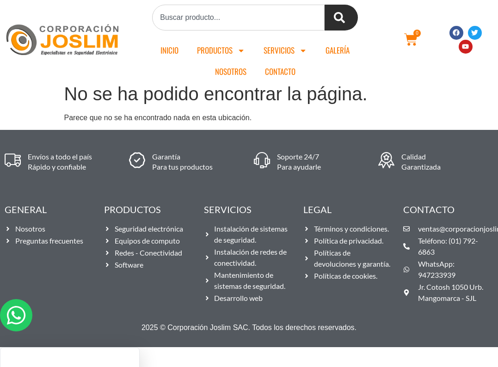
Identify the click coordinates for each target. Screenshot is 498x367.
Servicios (285, 50)
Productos (221, 50)
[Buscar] (341, 18)
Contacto (280, 71)
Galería (338, 50)
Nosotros (230, 71)
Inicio (169, 50)
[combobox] (238, 18)
